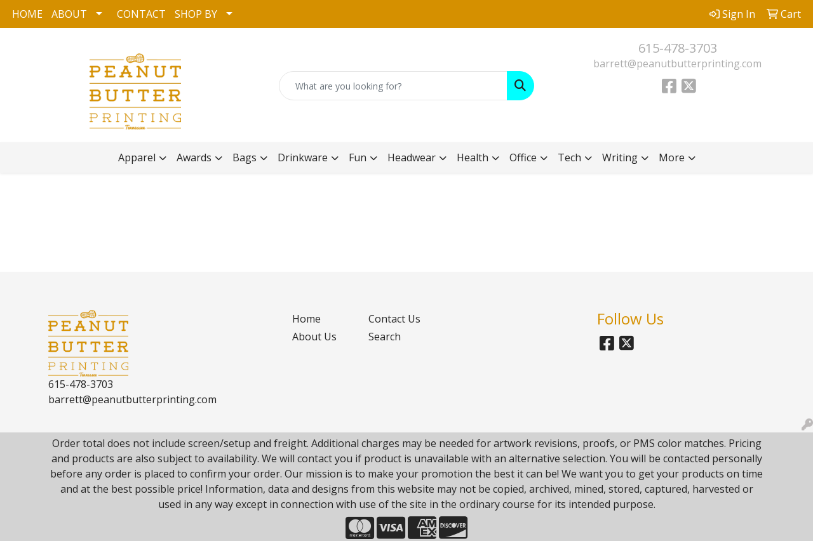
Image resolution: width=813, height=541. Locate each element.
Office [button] (523, 157)
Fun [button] (357, 157)
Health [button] (472, 157)
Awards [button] (194, 157)
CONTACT (141, 14)
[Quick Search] (393, 85)
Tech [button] (569, 157)
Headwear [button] (411, 157)
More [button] (672, 157)
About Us (314, 337)
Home (306, 319)
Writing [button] (620, 157)
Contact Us (394, 319)
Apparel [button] (137, 157)
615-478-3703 (677, 48)
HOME (27, 14)
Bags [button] (244, 157)
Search (384, 337)
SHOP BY (196, 14)
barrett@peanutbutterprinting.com (677, 63)
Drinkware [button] (303, 157)
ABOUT (69, 14)
